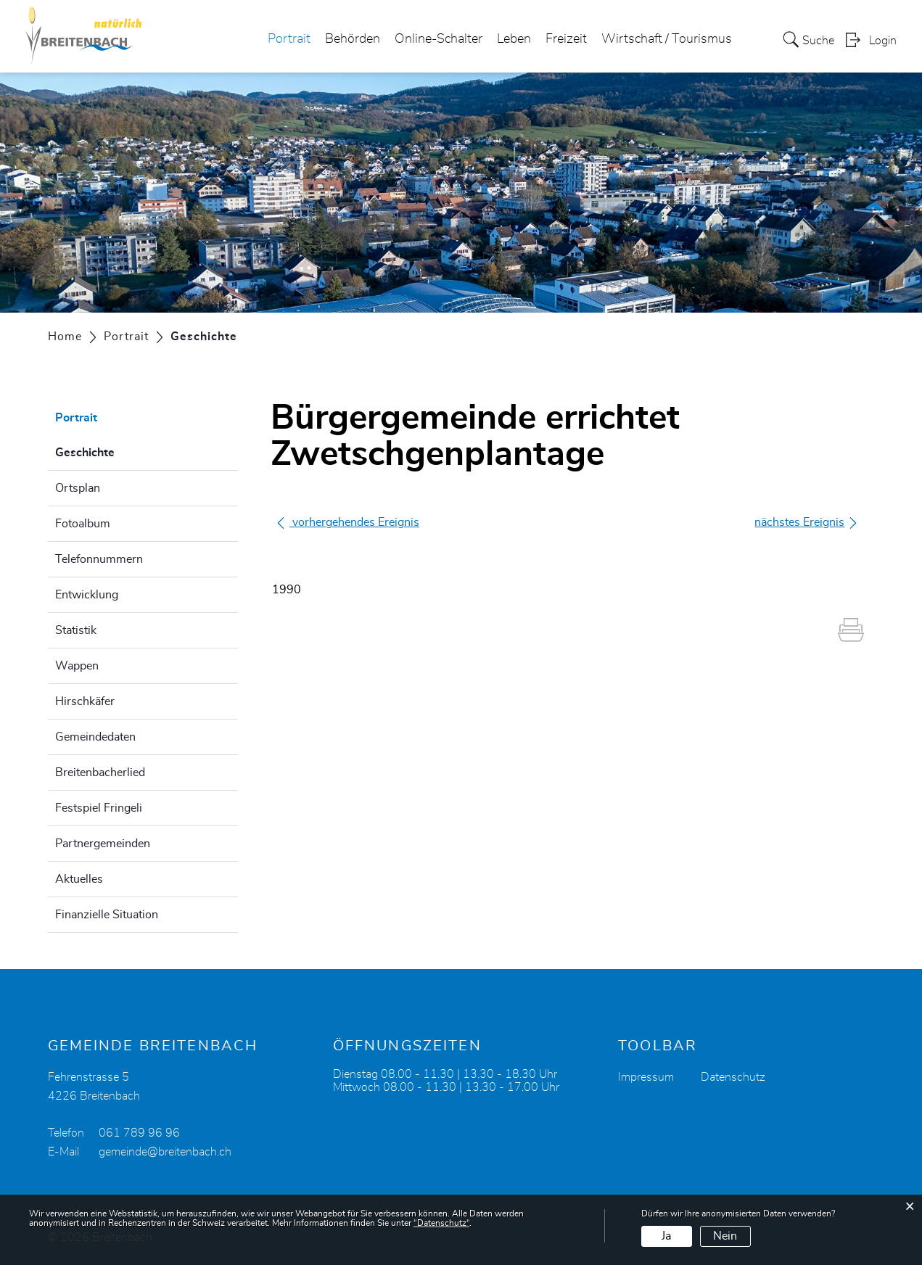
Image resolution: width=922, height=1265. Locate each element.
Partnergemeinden (102, 843)
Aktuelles (79, 879)
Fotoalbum (82, 524)
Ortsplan (77, 488)
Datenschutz (733, 1077)
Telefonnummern (99, 559)
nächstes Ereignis (806, 522)
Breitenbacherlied (100, 772)
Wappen (77, 666)
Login (883, 40)
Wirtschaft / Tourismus (666, 39)
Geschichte (121, 450)
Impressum (646, 1077)
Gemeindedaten (95, 737)
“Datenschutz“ (441, 1223)
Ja (666, 1236)
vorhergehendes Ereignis (347, 522)
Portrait (289, 39)
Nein (725, 1236)
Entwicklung (86, 595)
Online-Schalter (438, 39)
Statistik (75, 630)
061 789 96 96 (139, 1133)
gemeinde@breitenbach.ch (165, 1152)
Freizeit (566, 39)
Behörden (352, 39)
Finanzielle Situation (106, 914)
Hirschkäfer (85, 701)
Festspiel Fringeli (98, 808)
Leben (514, 39)
